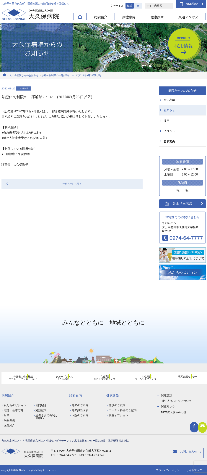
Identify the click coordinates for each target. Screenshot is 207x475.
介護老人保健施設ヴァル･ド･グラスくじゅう (21, 379)
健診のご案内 (117, 405)
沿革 (6, 415)
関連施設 (192, 3)
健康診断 (157, 17)
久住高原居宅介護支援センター (103, 379)
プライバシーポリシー (169, 470)
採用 (166, 121)
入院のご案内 (80, 415)
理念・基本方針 (13, 410)
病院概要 (9, 420)
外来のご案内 (80, 405)
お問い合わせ (133, 453)
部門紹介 (41, 405)
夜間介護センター (185, 378)
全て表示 (169, 100)
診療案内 (129, 17)
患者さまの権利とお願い (46, 416)
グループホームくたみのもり (62, 379)
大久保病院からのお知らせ (23, 75)
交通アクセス (188, 17)
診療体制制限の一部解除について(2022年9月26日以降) (71, 75)
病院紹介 (100, 17)
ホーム (4, 75)
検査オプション (118, 415)
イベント (169, 131)
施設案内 (41, 410)
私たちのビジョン (15, 405)
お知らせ (169, 110)
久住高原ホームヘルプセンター (145, 379)
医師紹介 (9, 425)
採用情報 (183, 42)
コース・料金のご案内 (123, 410)
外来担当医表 (182, 204)
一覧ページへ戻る (72, 184)
